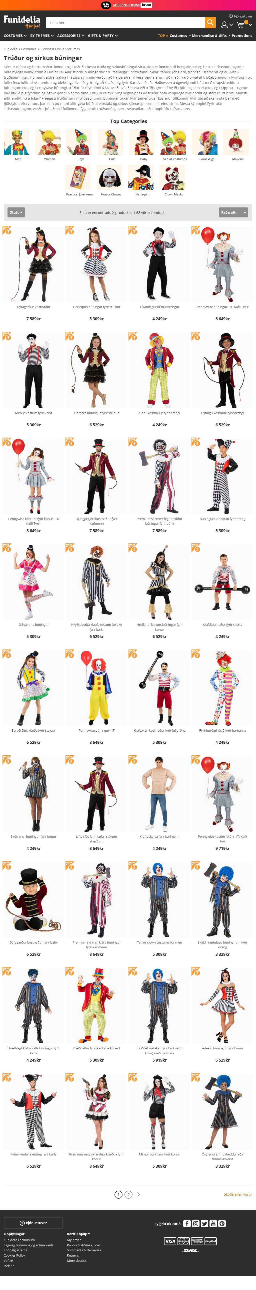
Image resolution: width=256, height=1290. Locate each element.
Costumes (13, 35)
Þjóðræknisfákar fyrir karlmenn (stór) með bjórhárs (159, 1036)
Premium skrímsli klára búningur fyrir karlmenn (96, 931)
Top (161, 35)
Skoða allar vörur (238, 1180)
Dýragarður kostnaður (33, 293)
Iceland (9, 1252)
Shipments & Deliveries (84, 1236)
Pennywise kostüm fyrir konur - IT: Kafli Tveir (33, 507)
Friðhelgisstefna (15, 1236)
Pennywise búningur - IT (96, 716)
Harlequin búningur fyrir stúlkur (96, 293)
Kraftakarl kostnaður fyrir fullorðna (160, 716)
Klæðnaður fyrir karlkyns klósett (96, 1034)
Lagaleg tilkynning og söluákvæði (28, 1231)
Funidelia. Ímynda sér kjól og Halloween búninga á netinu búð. (22, 22)
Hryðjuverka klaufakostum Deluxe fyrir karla (96, 613)
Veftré (8, 1246)
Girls (112, 145)
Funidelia (10, 49)
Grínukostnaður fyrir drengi (159, 399)
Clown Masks (174, 180)
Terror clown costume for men (159, 928)
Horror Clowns (111, 180)
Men (18, 145)
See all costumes (175, 145)
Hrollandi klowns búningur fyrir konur (159, 613)
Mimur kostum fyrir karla (33, 399)
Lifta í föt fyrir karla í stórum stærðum (96, 825)
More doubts (76, 1246)
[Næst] (138, 1180)
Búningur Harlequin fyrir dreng (222, 504)
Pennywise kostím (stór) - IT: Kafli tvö (222, 825)
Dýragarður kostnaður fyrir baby (34, 928)
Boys (81, 145)
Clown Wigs (206, 145)
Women (49, 145)
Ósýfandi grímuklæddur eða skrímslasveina (222, 1142)
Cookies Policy (14, 1241)
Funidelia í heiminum (19, 1226)
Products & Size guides (83, 1231)
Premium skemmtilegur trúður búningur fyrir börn (159, 507)
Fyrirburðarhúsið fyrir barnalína (222, 716)
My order (74, 1226)
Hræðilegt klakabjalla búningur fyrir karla (34, 1036)
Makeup (238, 145)
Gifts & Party (101, 35)
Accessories (68, 35)
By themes (40, 35)
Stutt (14, 198)
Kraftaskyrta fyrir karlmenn (160, 822)
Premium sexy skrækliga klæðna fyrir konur (96, 1142)
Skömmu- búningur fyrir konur (33, 822)
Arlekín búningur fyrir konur (222, 1034)
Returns (73, 1241)
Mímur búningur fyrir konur (159, 1140)
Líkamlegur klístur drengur (159, 293)
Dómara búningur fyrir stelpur (96, 399)
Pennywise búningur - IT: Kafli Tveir (222, 293)
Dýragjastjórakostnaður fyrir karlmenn (97, 507)
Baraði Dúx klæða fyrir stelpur (34, 716)
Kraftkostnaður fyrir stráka (222, 610)
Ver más (15, 94)
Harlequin (142, 180)
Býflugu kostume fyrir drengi (222, 399)
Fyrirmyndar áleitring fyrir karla (33, 1140)
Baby (143, 145)
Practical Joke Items (79, 180)
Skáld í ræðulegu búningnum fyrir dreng (222, 931)
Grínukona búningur (33, 610)
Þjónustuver (33, 1209)
